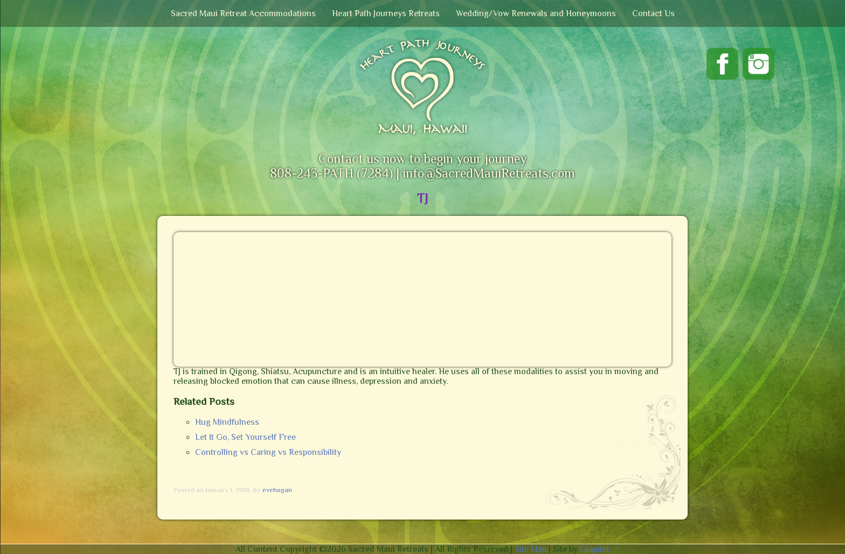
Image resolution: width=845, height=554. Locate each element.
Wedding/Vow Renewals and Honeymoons (536, 13)
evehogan (277, 490)
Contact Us (653, 13)
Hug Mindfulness (227, 422)
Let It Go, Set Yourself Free (245, 437)
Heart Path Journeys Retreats (386, 13)
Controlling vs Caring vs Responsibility (268, 452)
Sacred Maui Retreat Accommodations (243, 13)
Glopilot (594, 549)
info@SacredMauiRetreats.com (488, 173)
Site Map (530, 549)
